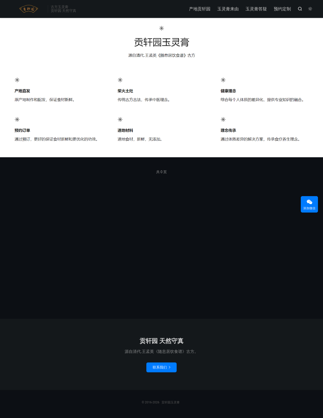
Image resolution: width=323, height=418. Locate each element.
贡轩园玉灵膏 (27, 9)
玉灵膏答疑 (256, 9)
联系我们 (161, 369)
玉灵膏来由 (227, 9)
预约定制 (282, 9)
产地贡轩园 (199, 9)
